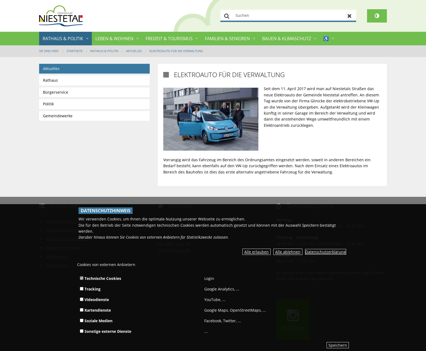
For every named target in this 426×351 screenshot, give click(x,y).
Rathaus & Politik (63, 39)
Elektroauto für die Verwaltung (176, 51)
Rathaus (50, 80)
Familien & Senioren (227, 39)
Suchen (227, 16)
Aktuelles (134, 51)
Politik (48, 103)
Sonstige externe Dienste (105, 331)
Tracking (90, 289)
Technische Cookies (100, 278)
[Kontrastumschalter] (377, 16)
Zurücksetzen (349, 16)
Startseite (75, 51)
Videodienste (94, 299)
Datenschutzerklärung (325, 251)
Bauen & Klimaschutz (286, 39)
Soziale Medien (96, 320)
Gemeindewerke (58, 115)
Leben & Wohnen (114, 39)
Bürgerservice (55, 92)
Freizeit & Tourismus (169, 39)
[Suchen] (288, 16)
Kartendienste (95, 310)
